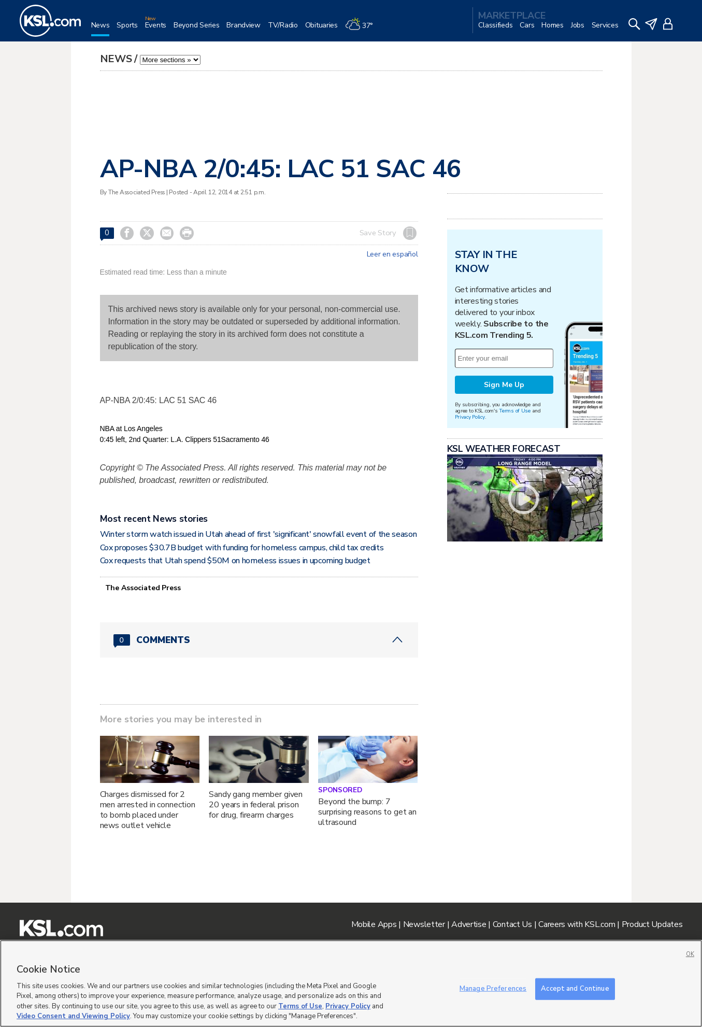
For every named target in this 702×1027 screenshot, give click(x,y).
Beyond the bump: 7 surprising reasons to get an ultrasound (367, 812)
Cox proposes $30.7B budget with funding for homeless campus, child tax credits (242, 547)
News (116, 59)
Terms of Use (515, 410)
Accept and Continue (575, 988)
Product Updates (652, 924)
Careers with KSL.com (576, 924)
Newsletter (424, 924)
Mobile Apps (374, 924)
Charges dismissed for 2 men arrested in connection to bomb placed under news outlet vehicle (147, 810)
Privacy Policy (470, 416)
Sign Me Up (504, 385)
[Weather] (362, 29)
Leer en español (392, 254)
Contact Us (512, 924)
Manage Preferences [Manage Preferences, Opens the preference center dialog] (493, 988)
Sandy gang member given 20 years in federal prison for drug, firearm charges (256, 805)
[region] (351, 983)
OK (690, 954)
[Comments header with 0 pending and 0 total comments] (259, 640)
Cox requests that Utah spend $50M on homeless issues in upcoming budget (235, 560)
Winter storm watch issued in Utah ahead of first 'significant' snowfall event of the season (258, 534)
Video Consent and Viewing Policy (73, 1016)
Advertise (468, 924)
